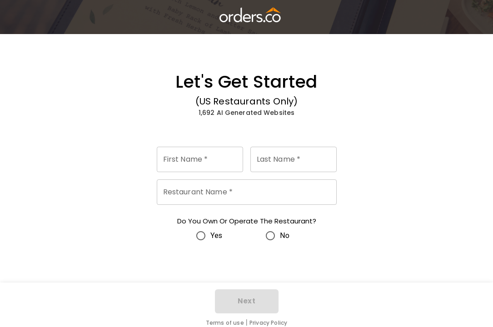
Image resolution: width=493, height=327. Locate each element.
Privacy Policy (268, 323)
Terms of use (225, 323)
